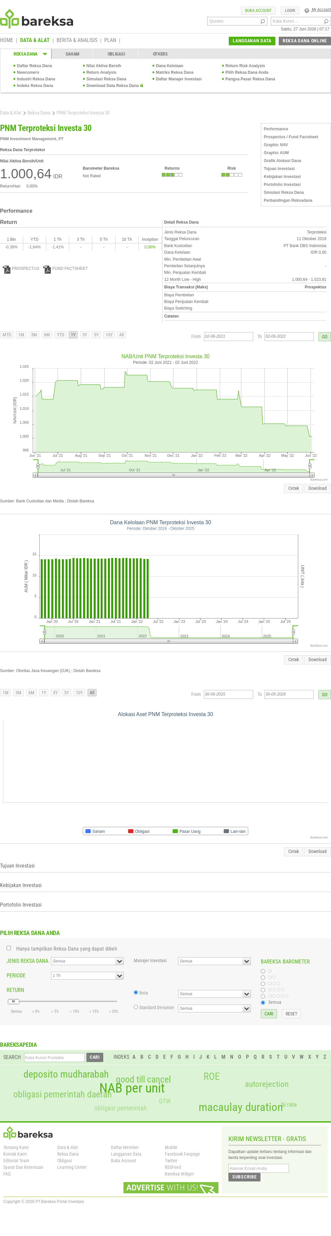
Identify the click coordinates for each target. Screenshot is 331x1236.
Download (317, 488)
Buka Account (123, 1160)
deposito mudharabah (66, 1074)
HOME (6, 40)
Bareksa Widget (179, 1173)
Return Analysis (101, 72)
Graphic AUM (276, 152)
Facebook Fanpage (182, 1154)
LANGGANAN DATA (252, 40)
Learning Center (72, 1167)
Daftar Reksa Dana (34, 66)
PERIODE (16, 975)
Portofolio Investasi (282, 184)
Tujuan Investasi (279, 168)
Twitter (171, 1160)
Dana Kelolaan (169, 66)
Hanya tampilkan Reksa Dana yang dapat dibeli (66, 949)
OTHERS (160, 54)
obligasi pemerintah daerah (62, 1094)
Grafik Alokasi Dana (282, 160)
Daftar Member (125, 1147)
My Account (317, 9)
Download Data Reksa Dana (112, 85)
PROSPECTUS (21, 268)
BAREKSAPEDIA (18, 1044)
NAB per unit (132, 1088)
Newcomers (28, 72)
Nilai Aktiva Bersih (103, 66)
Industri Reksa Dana (36, 79)
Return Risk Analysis (245, 66)
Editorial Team (16, 1160)
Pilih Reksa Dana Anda (246, 72)
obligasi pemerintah (120, 1108)
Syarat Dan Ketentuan (23, 1167)
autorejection (267, 1084)
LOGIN (290, 10)
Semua (274, 1002)
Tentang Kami (16, 1147)
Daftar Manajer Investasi (179, 79)
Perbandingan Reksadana (288, 200)
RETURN (15, 990)
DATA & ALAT (35, 40)
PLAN (110, 40)
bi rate (289, 1104)
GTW (164, 1101)
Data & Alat (10, 113)
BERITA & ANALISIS (77, 40)
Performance (276, 129)
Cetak (293, 488)
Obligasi (64, 1160)
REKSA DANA (25, 54)
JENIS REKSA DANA (27, 961)
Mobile (171, 1147)
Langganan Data (126, 1154)
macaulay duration (241, 1107)
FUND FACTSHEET (65, 268)
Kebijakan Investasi (282, 176)
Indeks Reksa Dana (35, 85)
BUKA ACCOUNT (258, 10)
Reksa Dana (38, 113)
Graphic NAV (276, 145)
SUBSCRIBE (244, 1176)
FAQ (7, 1173)
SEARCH (12, 1057)
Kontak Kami (15, 1154)
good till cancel (143, 1079)
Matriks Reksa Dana (174, 72)
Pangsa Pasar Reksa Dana (250, 79)
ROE (212, 1077)
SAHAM (73, 54)
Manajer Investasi (150, 960)
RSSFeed (173, 1167)
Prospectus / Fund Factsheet (291, 137)
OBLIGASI (116, 54)
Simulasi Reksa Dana (106, 79)
